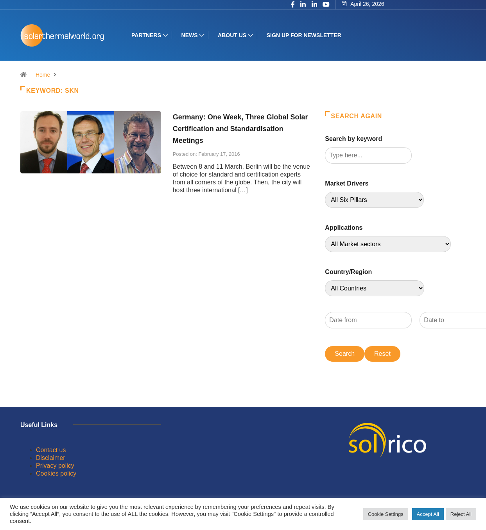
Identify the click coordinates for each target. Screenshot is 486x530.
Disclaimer (50, 457)
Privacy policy (55, 465)
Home (43, 75)
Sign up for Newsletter (304, 35)
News (189, 35)
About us (232, 35)
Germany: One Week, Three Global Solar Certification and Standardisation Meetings (240, 128)
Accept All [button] (428, 514)
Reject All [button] (461, 514)
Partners (146, 35)
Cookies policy (56, 473)
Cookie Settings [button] (386, 514)
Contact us (51, 450)
